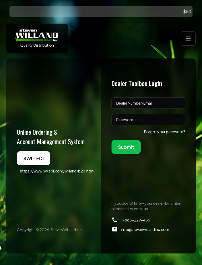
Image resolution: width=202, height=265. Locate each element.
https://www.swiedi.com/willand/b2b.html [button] (57, 171)
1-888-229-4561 (136, 220)
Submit (126, 147)
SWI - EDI (33, 158)
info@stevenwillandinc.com (145, 229)
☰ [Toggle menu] (188, 38)
